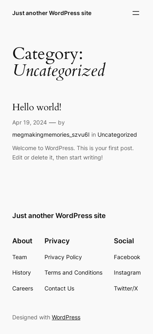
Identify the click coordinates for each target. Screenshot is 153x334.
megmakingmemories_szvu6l (50, 134)
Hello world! (36, 107)
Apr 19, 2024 (29, 122)
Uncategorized (117, 134)
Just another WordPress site (51, 12)
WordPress (66, 317)
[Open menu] (136, 13)
